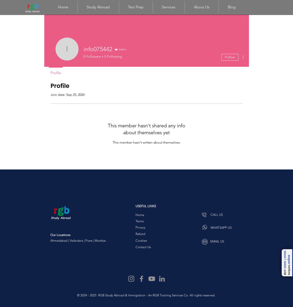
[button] (136, 7)
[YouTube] (152, 279)
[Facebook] (141, 279)
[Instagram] (131, 279)
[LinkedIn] (162, 279)
